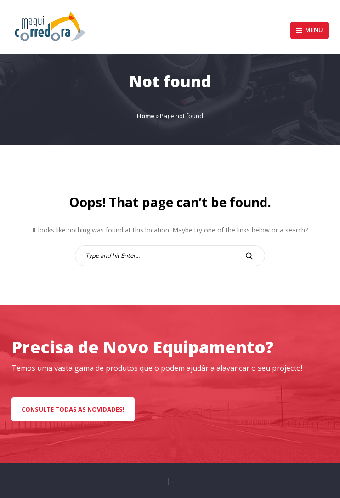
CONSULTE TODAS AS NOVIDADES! (73, 409)
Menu (309, 30)
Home (145, 116)
